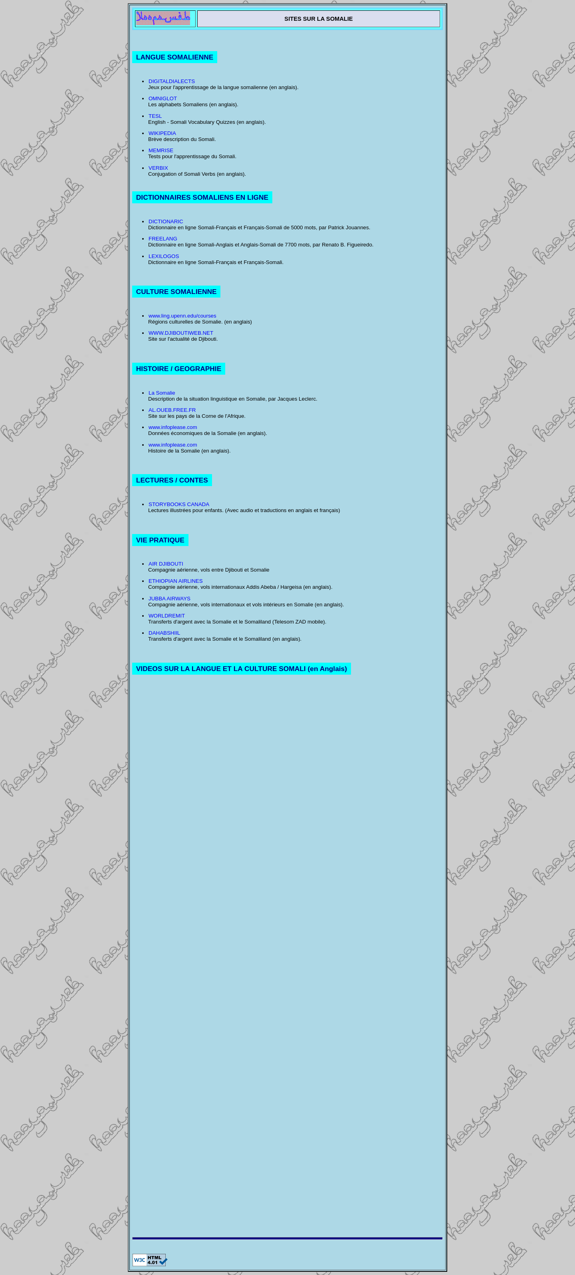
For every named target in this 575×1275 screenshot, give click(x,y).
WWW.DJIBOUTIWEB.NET (181, 333)
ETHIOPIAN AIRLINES (176, 581)
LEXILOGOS (164, 256)
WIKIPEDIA (162, 133)
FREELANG (163, 239)
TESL (155, 116)
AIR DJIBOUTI (166, 564)
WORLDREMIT (167, 616)
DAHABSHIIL (164, 633)
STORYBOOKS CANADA (179, 504)
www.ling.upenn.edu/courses (182, 316)
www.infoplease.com (173, 427)
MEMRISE (161, 150)
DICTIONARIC (166, 221)
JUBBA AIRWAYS (169, 599)
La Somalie (162, 393)
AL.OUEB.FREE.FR (172, 410)
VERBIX (158, 168)
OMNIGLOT (163, 98)
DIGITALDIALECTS (172, 81)
